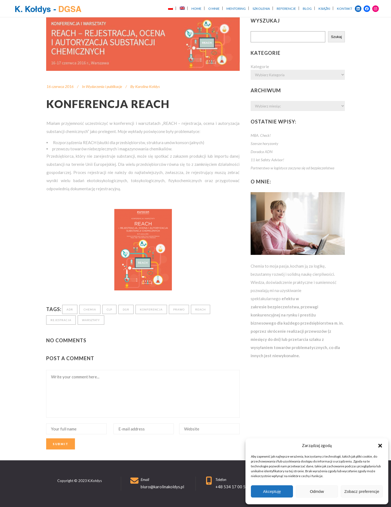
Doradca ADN (262, 151)
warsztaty (91, 320)
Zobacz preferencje (361, 491)
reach (200, 309)
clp (109, 309)
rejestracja (61, 320)
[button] (380, 445)
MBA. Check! (261, 135)
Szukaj (336, 37)
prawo (179, 309)
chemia (90, 309)
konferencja (151, 309)
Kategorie (260, 66)
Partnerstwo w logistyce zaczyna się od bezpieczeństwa (292, 168)
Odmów (317, 491)
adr (70, 309)
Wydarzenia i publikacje (104, 86)
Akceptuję (272, 491)
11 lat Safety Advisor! (267, 159)
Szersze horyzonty (264, 143)
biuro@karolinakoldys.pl (162, 486)
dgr (126, 309)
